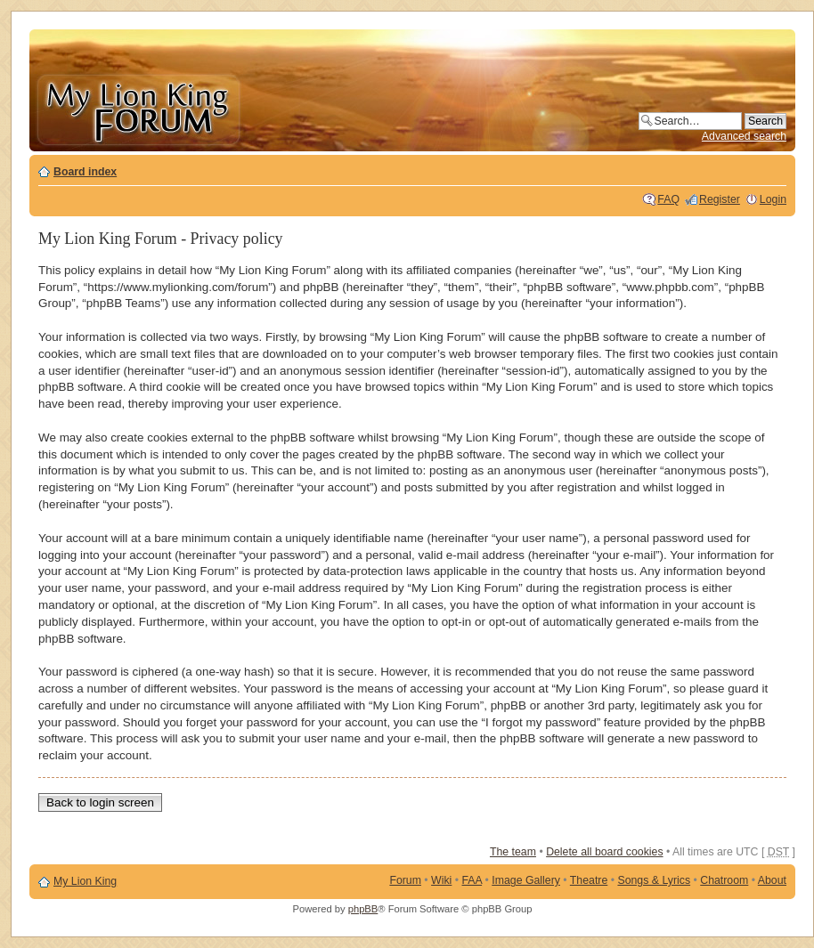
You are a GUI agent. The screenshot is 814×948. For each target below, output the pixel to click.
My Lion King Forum (138, 108)
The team (513, 852)
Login (773, 199)
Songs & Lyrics (653, 880)
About (772, 880)
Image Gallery (526, 880)
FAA (472, 880)
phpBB (363, 908)
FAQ (668, 199)
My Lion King (85, 881)
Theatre (588, 880)
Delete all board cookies (604, 852)
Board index (85, 172)
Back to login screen (100, 802)
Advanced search (744, 136)
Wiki (441, 880)
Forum (405, 880)
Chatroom (724, 880)
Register (719, 199)
